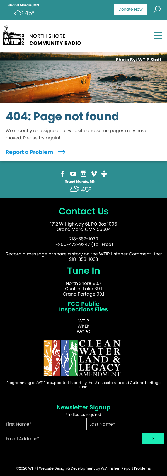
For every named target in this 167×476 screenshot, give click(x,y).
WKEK (84, 326)
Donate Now (130, 9)
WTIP (83, 321)
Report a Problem (36, 152)
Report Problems (136, 468)
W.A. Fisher (110, 468)
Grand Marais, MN (23, 5)
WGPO (84, 332)
